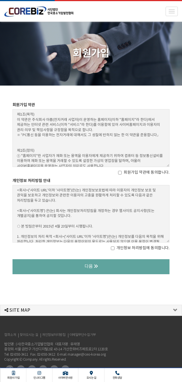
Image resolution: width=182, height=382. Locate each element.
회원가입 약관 (24, 105)
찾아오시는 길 (29, 335)
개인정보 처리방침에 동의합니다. (140, 248)
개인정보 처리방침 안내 (31, 180)
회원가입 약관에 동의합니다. (143, 172)
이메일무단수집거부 (82, 335)
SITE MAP (17, 310)
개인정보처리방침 (53, 335)
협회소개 (10, 335)
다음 (91, 266)
